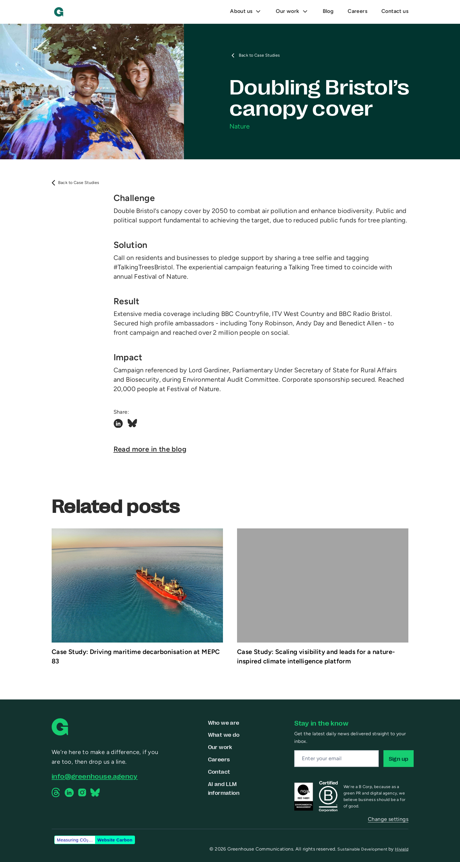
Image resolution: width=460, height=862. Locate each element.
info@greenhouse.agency (95, 776)
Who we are (223, 722)
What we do (224, 734)
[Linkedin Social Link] (118, 424)
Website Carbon (115, 839)
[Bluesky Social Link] (132, 424)
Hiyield (401, 849)
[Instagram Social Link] (82, 792)
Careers (219, 759)
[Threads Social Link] (56, 792)
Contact (219, 771)
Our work (220, 746)
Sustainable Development (362, 849)
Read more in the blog (150, 449)
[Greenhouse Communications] (59, 12)
